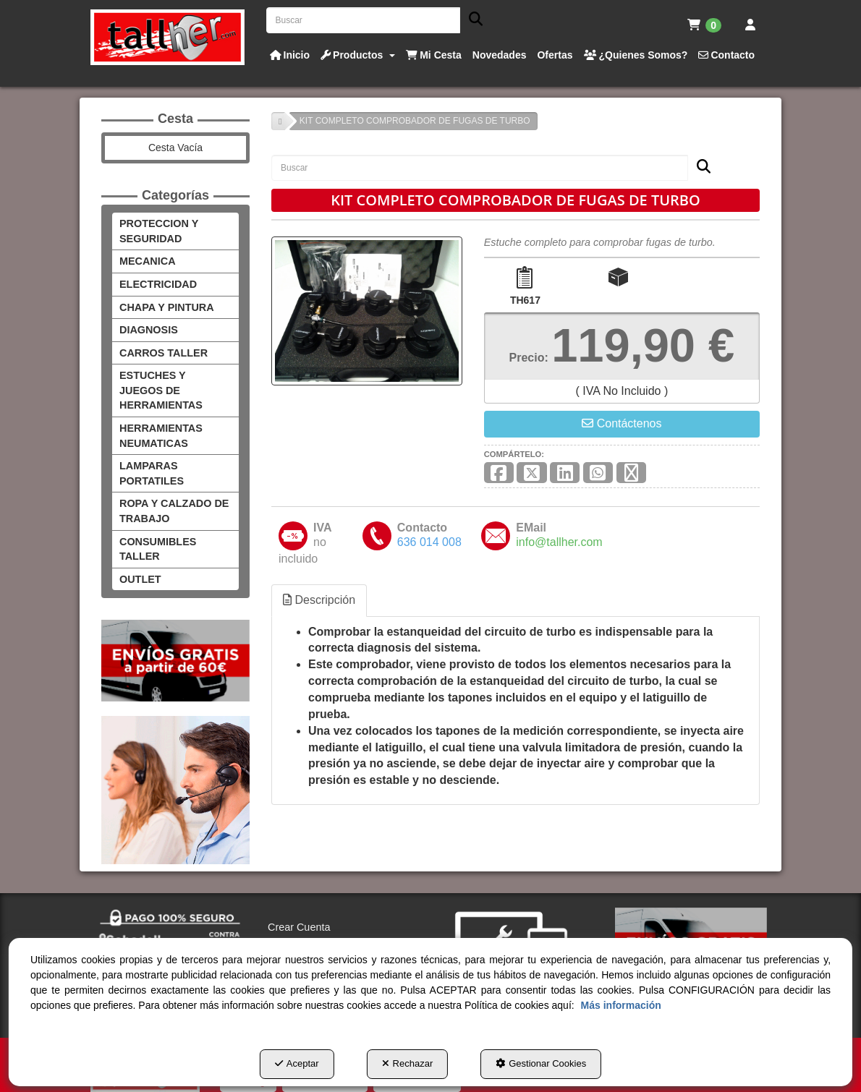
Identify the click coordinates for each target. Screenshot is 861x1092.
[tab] (322, 599)
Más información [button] (76, 1005)
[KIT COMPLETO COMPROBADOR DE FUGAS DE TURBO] (367, 310)
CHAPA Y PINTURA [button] (166, 307)
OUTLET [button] (138, 564)
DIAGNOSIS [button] (147, 329)
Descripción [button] (321, 599)
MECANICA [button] (146, 261)
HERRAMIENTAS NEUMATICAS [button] (159, 420)
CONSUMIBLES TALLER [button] (155, 533)
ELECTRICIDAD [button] (155, 284)
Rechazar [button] (408, 1063)
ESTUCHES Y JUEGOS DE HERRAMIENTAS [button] (170, 382)
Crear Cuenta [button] (300, 911)
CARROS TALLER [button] (159, 352)
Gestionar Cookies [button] (541, 1063)
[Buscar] (471, 20)
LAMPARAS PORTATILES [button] (149, 458)
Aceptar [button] (297, 1063)
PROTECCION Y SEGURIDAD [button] (156, 230)
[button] (167, 37)
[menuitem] (704, 25)
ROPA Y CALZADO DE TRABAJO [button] (171, 496)
